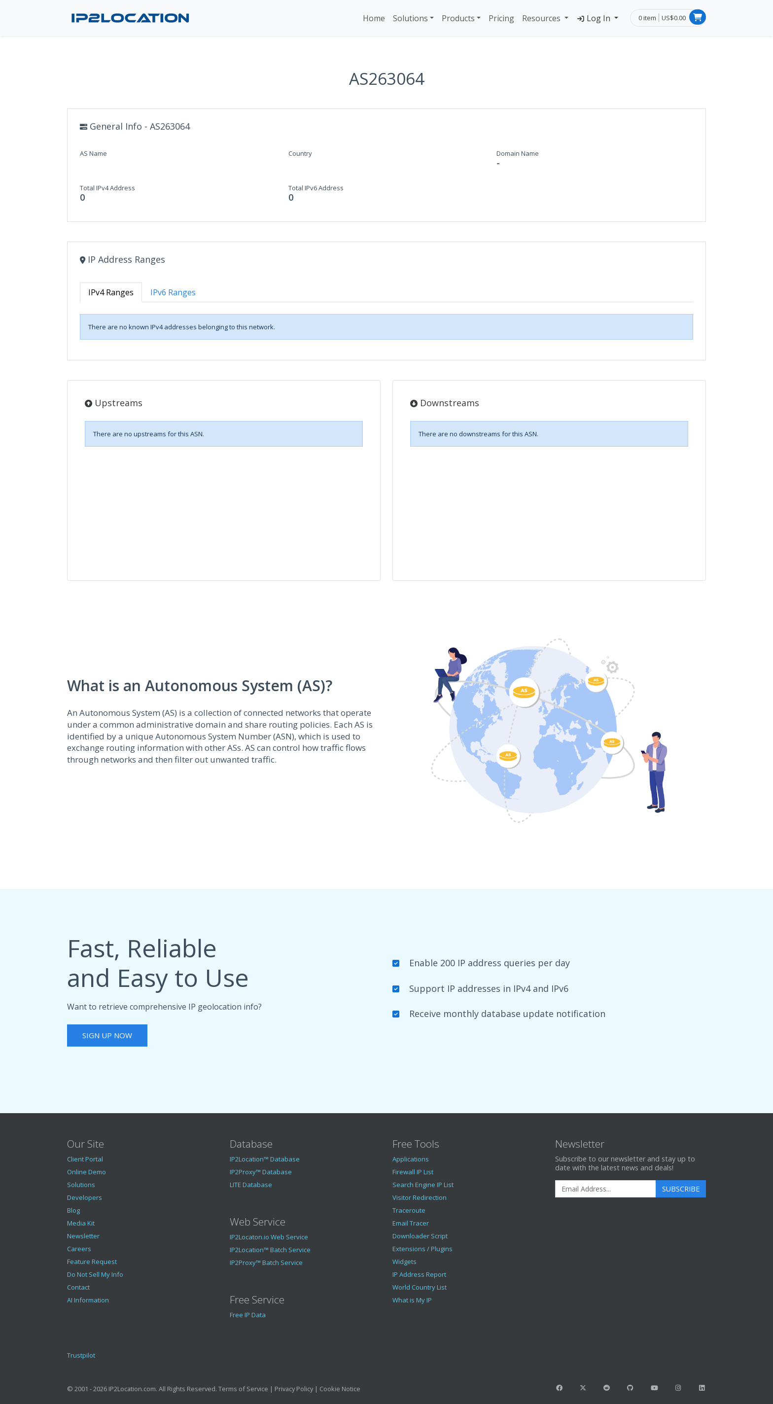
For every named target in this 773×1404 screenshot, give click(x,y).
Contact (78, 1287)
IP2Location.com (132, 1388)
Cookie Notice (339, 1388)
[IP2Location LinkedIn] (702, 1387)
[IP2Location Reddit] (607, 1387)
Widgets (404, 1261)
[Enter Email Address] (605, 1189)
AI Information (88, 1300)
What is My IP (412, 1300)
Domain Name (517, 153)
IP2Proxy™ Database (261, 1171)
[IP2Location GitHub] (630, 1387)
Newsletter (83, 1235)
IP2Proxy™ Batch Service (266, 1262)
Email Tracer (410, 1223)
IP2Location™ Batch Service (270, 1249)
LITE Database (251, 1184)
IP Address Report (419, 1274)
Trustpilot (81, 1355)
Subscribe (681, 1188)
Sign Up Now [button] (107, 1035)
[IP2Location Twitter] (583, 1387)
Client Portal (85, 1159)
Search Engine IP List (423, 1184)
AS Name (93, 153)
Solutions (410, 18)
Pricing (501, 18)
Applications (410, 1159)
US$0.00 (674, 17)
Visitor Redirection (419, 1197)
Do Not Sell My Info (95, 1274)
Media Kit (81, 1223)
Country (300, 153)
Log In (594, 18)
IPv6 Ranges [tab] (173, 292)
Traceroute (408, 1210)
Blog (73, 1210)
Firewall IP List (412, 1171)
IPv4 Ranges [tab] (111, 292)
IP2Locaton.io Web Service (269, 1236)
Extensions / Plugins (422, 1248)
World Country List (419, 1287)
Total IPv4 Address (107, 187)
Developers (84, 1197)
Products (458, 18)
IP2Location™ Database (265, 1159)
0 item (647, 18)
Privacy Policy (294, 1388)
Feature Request (92, 1261)
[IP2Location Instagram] (678, 1387)
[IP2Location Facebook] (559, 1387)
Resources (542, 18)
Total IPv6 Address (316, 187)
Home (374, 18)
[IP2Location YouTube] (654, 1387)
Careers (79, 1248)
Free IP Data (248, 1314)
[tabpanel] (386, 327)
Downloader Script (420, 1235)
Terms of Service (243, 1388)
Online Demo (86, 1171)
